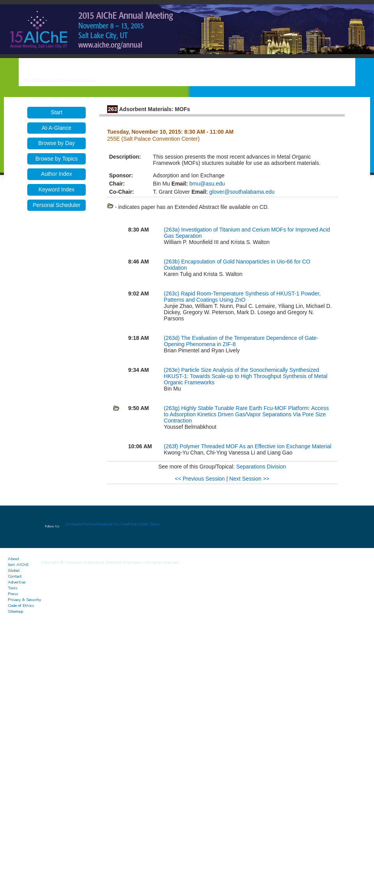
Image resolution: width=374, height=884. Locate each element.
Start (56, 112)
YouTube (120, 524)
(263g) (172, 408)
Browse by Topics (56, 159)
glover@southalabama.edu (241, 192)
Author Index (56, 174)
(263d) (172, 338)
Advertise (16, 582)
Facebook (104, 524)
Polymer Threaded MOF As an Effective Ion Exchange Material (255, 446)
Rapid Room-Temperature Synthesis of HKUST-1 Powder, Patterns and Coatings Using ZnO (242, 296)
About (13, 559)
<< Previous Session (200, 479)
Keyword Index (57, 189)
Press (13, 594)
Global (13, 570)
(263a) (172, 229)
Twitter (89, 524)
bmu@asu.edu (206, 183)
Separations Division (261, 466)
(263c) (172, 293)
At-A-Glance (56, 128)
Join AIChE (18, 565)
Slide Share (149, 524)
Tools (12, 588)
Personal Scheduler (56, 205)
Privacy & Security (24, 600)
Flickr (133, 524)
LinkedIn (74, 524)
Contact (15, 576)
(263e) (172, 370)
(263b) (172, 261)
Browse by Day (56, 143)
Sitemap (15, 611)
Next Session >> (249, 479)
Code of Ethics (21, 605)
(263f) (172, 446)
